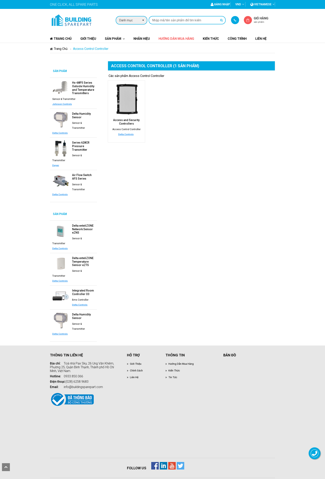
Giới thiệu (88, 39)
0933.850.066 (73, 369)
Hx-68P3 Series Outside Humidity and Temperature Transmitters (83, 87)
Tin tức (173, 370)
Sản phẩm (113, 39)
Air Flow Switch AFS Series (82, 173)
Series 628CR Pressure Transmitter (80, 144)
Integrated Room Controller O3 (83, 286)
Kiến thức (211, 39)
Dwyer (55, 162)
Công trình (237, 39)
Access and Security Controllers (126, 121)
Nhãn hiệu (141, 39)
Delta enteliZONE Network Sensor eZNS (83, 225)
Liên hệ (261, 39)
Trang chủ (61, 39)
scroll (6, 467)
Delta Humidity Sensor (81, 114)
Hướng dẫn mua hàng (176, 39)
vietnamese (260, 4)
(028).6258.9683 (76, 374)
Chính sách (137, 363)
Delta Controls (60, 131)
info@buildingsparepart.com (83, 380)
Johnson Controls (62, 102)
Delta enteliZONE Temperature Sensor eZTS (83, 256)
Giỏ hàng (264, 19)
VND (238, 4)
